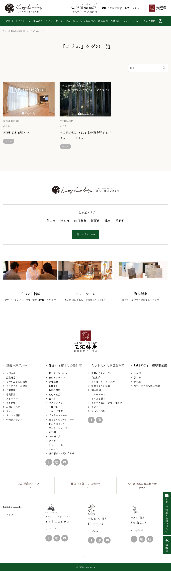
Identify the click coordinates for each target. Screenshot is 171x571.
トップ (9, 514)
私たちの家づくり (58, 373)
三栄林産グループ (18, 365)
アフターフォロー (58, 415)
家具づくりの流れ (100, 385)
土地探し (53, 407)
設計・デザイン (57, 377)
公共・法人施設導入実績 (147, 385)
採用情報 (11, 402)
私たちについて (57, 424)
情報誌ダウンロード (16, 419)
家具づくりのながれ (84, 21)
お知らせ (11, 373)
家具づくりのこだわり (17, 21)
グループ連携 (56, 411)
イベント (53, 449)
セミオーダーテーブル (57, 21)
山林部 (137, 373)
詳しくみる (85, 234)
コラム (6, 126)
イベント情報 (13, 415)
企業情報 (116, 21)
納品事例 (103, 21)
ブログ (9, 411)
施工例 (52, 432)
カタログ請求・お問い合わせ (106, 402)
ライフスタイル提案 (16, 385)
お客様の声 (54, 436)
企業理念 (11, 377)
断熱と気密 (54, 390)
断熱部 (137, 381)
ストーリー (12, 398)
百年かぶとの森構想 (16, 381)
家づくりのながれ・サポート (64, 419)
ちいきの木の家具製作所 (107, 365)
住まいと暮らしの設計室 (14, 31)
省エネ (52, 398)
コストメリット (57, 402)
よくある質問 (148, 21)
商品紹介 (38, 21)
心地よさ (53, 385)
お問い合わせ (13, 407)
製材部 (137, 377)
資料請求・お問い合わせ (61, 453)
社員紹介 (11, 394)
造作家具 (53, 381)
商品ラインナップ (58, 428)
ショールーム (130, 21)
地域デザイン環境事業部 (150, 365)
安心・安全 (54, 394)
